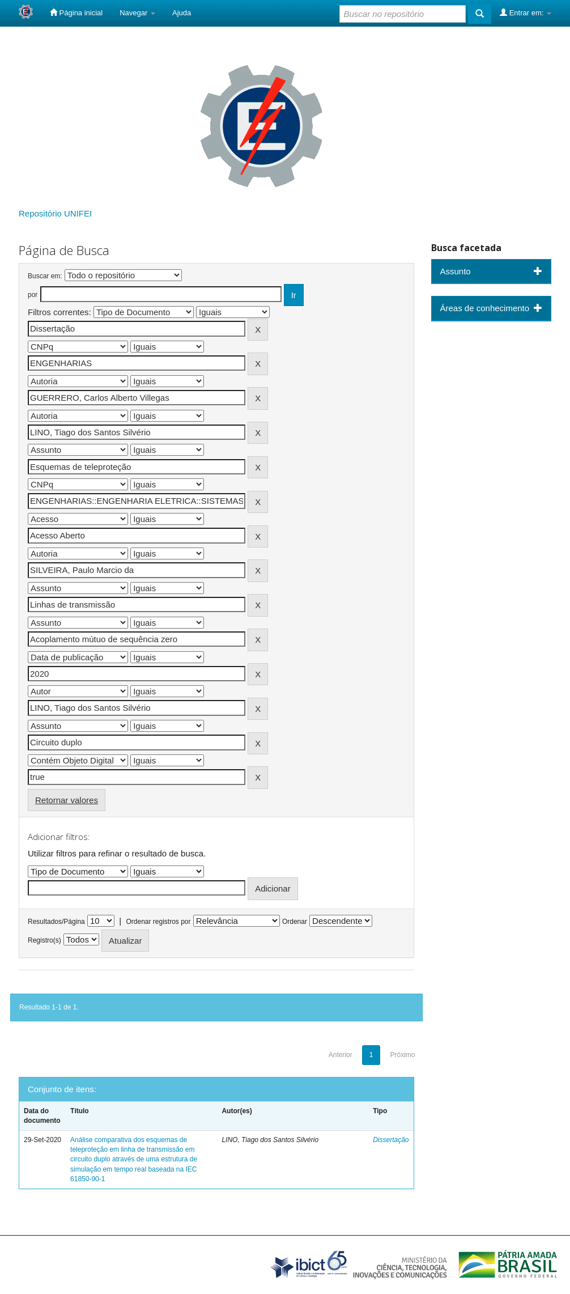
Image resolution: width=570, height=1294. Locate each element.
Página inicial (76, 12)
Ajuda (181, 13)
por (32, 295)
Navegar (137, 13)
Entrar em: (525, 12)
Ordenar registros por (158, 922)
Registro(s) (44, 940)
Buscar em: (45, 276)
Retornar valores (66, 800)
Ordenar (294, 922)
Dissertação (391, 1140)
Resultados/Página (56, 922)
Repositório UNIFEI (55, 213)
